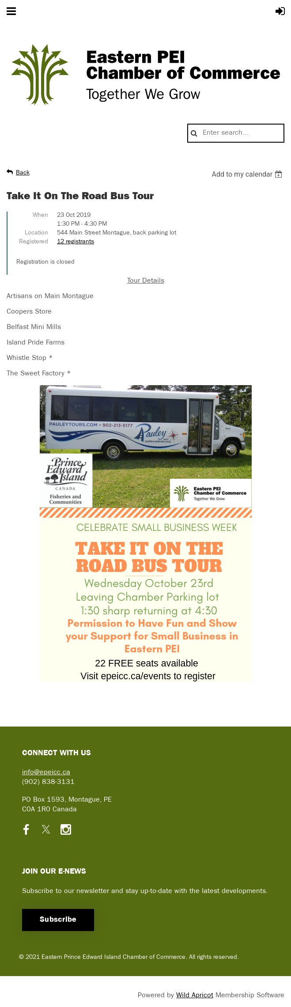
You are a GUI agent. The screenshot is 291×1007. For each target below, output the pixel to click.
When (40, 215)
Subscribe (58, 920)
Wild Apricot (194, 995)
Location (36, 233)
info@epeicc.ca (46, 772)
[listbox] (248, 174)
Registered (33, 241)
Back (23, 173)
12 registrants (75, 241)
